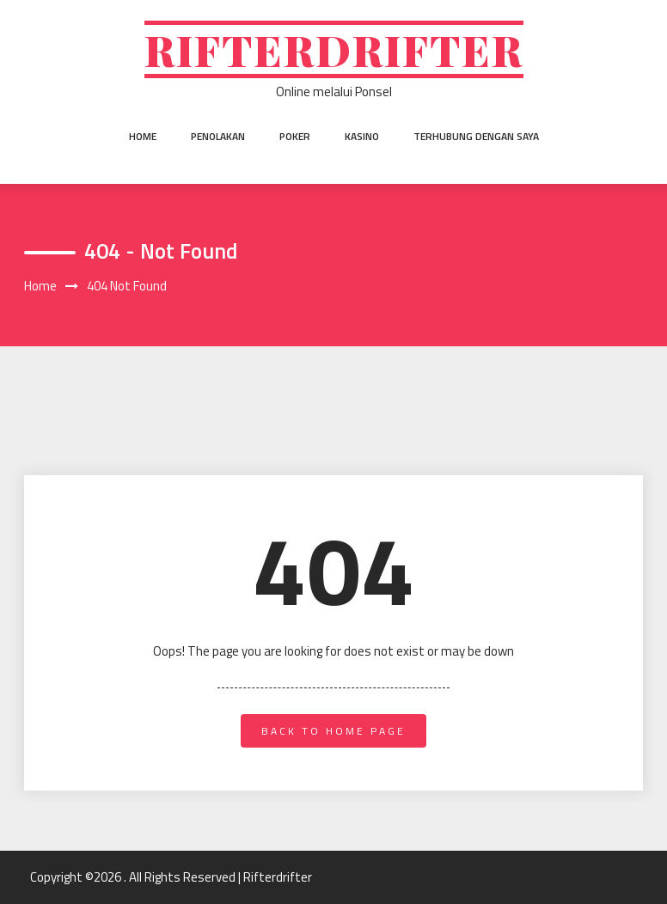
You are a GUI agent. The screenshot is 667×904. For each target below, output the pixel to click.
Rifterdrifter (333, 49)
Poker (294, 136)
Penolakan (218, 136)
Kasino (362, 136)
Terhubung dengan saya (476, 136)
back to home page (333, 731)
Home (142, 136)
